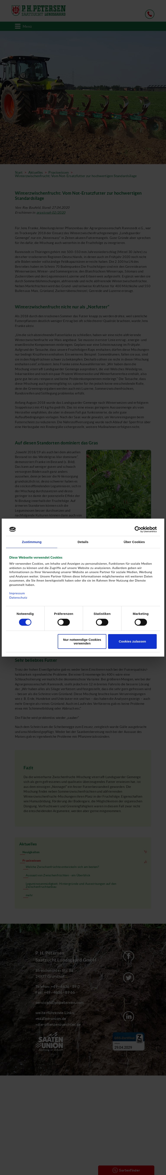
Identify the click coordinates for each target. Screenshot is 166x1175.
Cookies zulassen (132, 641)
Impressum (17, 593)
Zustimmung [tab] (32, 541)
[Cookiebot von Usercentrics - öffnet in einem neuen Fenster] (138, 529)
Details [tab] (83, 541)
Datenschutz (18, 597)
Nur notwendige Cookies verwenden (82, 641)
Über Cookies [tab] (134, 541)
